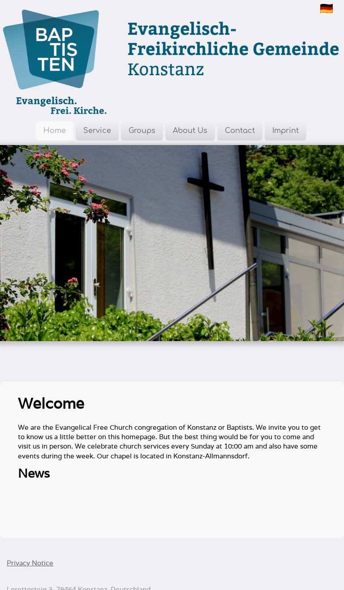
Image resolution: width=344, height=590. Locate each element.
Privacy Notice (30, 563)
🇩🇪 (326, 8)
